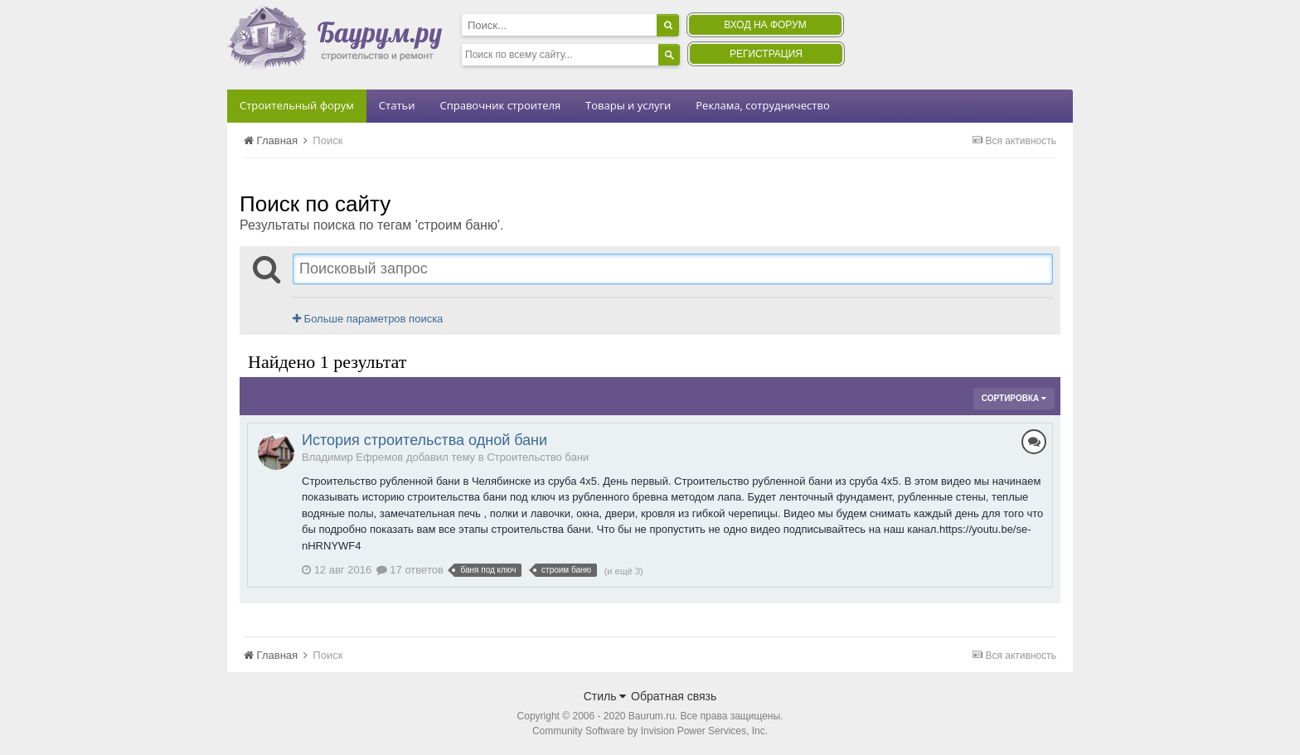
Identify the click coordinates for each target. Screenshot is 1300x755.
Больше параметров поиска (368, 318)
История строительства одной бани (424, 440)
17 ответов (410, 570)
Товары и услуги (628, 105)
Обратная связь (673, 696)
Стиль (605, 696)
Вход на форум (765, 25)
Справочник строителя (499, 105)
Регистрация (766, 54)
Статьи (397, 105)
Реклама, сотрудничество (762, 105)
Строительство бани (538, 457)
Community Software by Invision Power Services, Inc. (650, 731)
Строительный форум (297, 105)
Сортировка (1014, 398)
